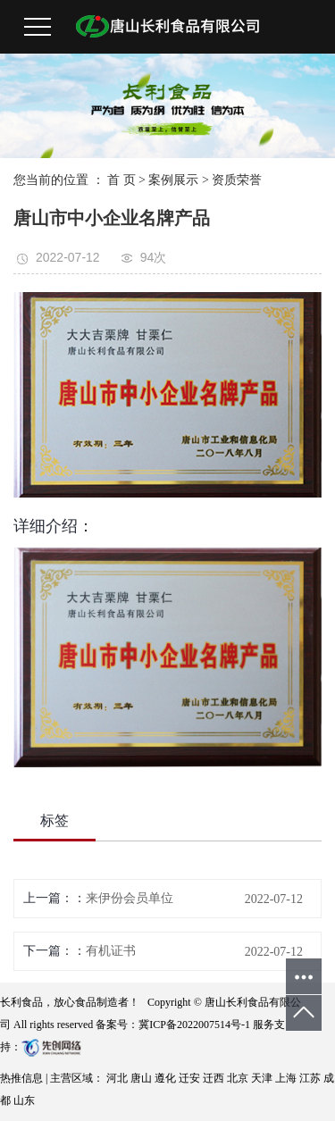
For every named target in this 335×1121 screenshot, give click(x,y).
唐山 (142, 1078)
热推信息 (21, 1078)
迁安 (191, 1078)
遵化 (167, 1078)
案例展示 (173, 180)
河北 (118, 1078)
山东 (24, 1100)
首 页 (121, 180)
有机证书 (111, 951)
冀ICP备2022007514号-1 (194, 1024)
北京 (239, 1078)
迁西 (215, 1078)
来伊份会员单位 (129, 898)
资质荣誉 (237, 180)
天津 (263, 1078)
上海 (287, 1078)
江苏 (311, 1078)
